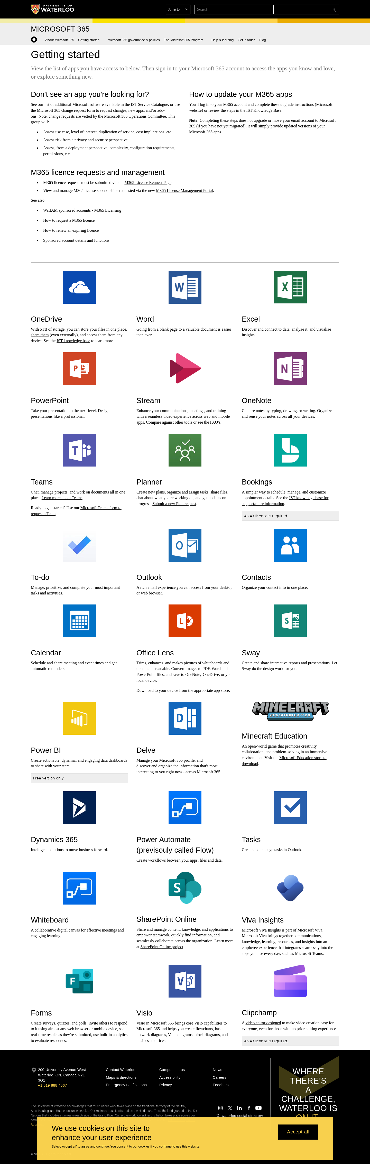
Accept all (298, 1132)
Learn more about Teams (62, 498)
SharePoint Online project (161, 947)
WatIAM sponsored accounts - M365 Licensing (82, 210)
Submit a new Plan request (174, 503)
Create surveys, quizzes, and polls (59, 1023)
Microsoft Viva (310, 930)
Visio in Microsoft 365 (155, 1023)
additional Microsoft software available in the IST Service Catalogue (111, 104)
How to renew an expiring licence (71, 230)
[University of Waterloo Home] (53, 9)
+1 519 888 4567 (52, 1085)
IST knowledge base (73, 341)
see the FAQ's (209, 422)
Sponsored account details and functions (76, 240)
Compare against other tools (169, 422)
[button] (297, 9)
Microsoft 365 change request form (66, 110)
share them (40, 335)
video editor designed (263, 1023)
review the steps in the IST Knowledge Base (245, 110)
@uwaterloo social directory (239, 1116)
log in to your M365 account (223, 104)
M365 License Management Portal (184, 190)
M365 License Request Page (147, 182)
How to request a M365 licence (69, 220)
